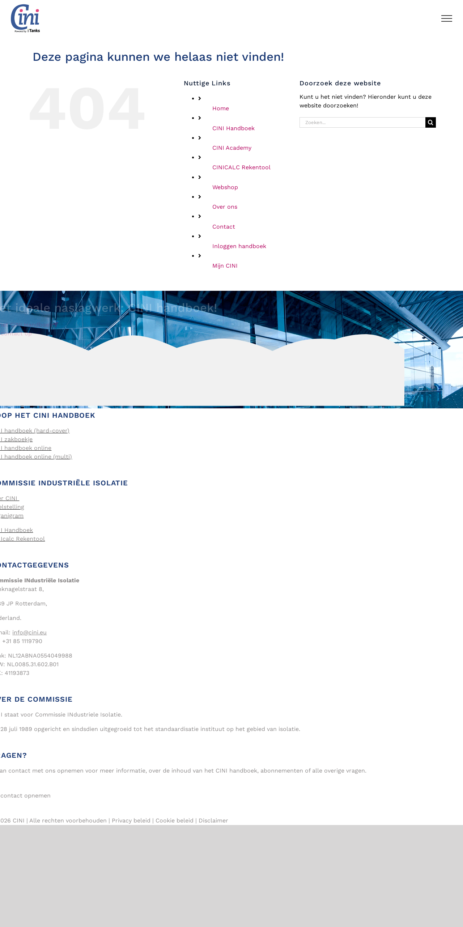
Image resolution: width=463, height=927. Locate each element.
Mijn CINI (225, 265)
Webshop (225, 187)
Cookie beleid (175, 820)
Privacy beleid (131, 820)
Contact (223, 226)
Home (220, 108)
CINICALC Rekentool (241, 167)
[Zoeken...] (362, 122)
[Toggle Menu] (446, 18)
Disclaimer (213, 820)
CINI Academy (231, 147)
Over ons (224, 206)
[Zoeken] (430, 122)
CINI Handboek (233, 128)
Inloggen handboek (239, 246)
